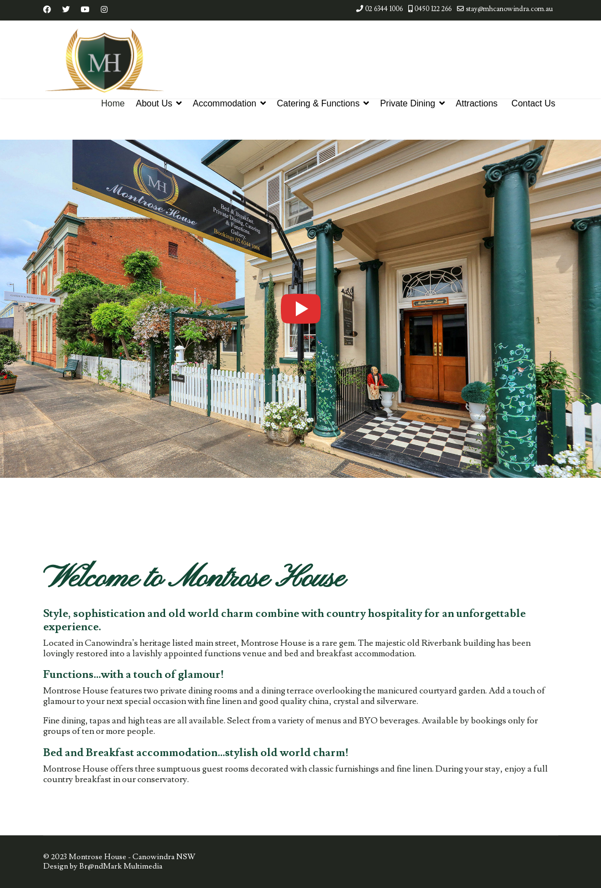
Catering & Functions (318, 103)
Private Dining (407, 103)
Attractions (477, 103)
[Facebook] (47, 10)
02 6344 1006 (384, 8)
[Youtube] (85, 10)
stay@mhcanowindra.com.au (509, 8)
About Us (154, 103)
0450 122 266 (432, 8)
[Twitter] (66, 10)
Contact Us (533, 103)
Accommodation (224, 103)
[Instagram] (104, 10)
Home (113, 103)
